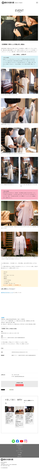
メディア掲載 (19, 452)
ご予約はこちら (19, 385)
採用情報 (19, 454)
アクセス (19, 448)
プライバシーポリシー (19, 450)
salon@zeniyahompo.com (19, 376)
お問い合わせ (19, 456)
